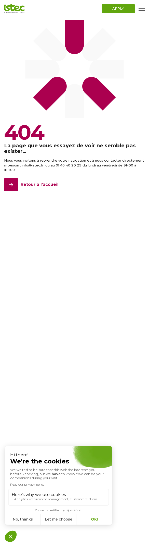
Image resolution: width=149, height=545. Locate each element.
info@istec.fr (33, 165)
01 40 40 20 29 (69, 165)
